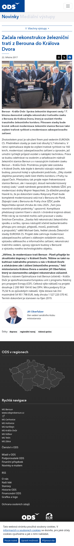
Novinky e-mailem (12, 465)
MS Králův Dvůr (9, 430)
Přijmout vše (48, 540)
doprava (13, 331)
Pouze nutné (11, 540)
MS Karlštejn (8, 426)
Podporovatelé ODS (13, 458)
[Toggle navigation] (68, 6)
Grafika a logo (10, 497)
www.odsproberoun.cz (13, 414)
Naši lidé (7, 482)
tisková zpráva (45, 331)
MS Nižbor (7, 434)
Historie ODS (9, 489)
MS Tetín (6, 437)
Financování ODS (11, 493)
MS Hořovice (8, 423)
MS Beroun (7, 409)
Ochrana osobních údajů (16, 504)
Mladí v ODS (9, 454)
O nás (5, 478)
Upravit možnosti (29, 540)
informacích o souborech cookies (22, 530)
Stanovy (6, 486)
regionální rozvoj (27, 331)
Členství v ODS (10, 447)
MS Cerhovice (8, 419)
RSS (4, 472)
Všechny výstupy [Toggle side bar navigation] (36, 28)
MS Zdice (6, 441)
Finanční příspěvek (12, 462)
